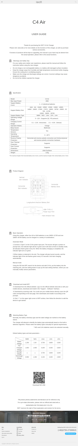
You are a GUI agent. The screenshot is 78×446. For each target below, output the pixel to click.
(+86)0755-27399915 (67, 430)
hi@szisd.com (70, 433)
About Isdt (34, 431)
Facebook (20, 429)
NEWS (33, 433)
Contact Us (34, 429)
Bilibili (19, 433)
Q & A (3, 437)
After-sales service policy (7, 433)
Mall (2, 429)
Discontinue (4, 435)
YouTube (20, 431)
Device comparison (6, 431)
